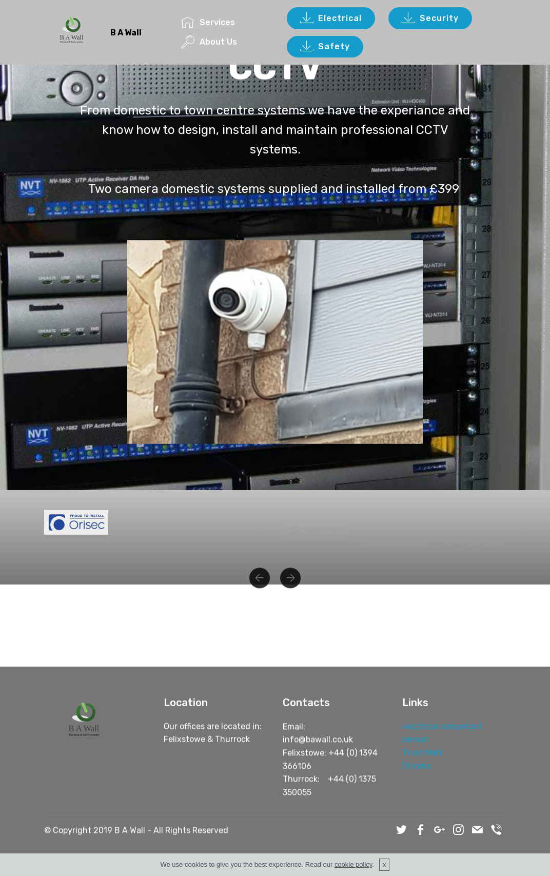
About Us (209, 42)
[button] (259, 585)
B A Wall (126, 32)
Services (208, 22)
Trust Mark (422, 755)
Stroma (416, 767)
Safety (325, 46)
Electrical (331, 18)
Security (430, 18)
